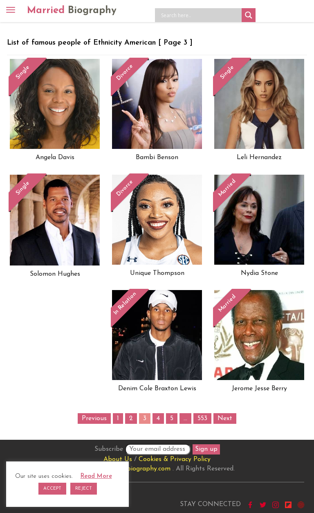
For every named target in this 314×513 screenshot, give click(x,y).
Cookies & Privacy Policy (175, 459)
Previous (94, 418)
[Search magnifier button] (249, 15)
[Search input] (200, 15)
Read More (96, 476)
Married (72, 11)
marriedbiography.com (137, 469)
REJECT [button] (83, 488)
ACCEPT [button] (52, 488)
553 (202, 418)
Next (225, 418)
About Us (117, 459)
